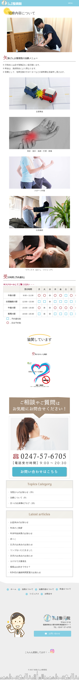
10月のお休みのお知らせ (21, 556)
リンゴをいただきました (21, 550)
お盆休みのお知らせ (19, 522)
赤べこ (13, 539)
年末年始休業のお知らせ (21, 534)
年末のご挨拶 (16, 528)
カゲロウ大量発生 (18, 562)
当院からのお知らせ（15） (22, 492)
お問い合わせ (54, 634)
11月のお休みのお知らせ (21, 545)
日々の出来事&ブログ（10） (23, 503)
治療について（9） (19, 498)
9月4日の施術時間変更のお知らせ (25, 573)
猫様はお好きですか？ (20, 567)
